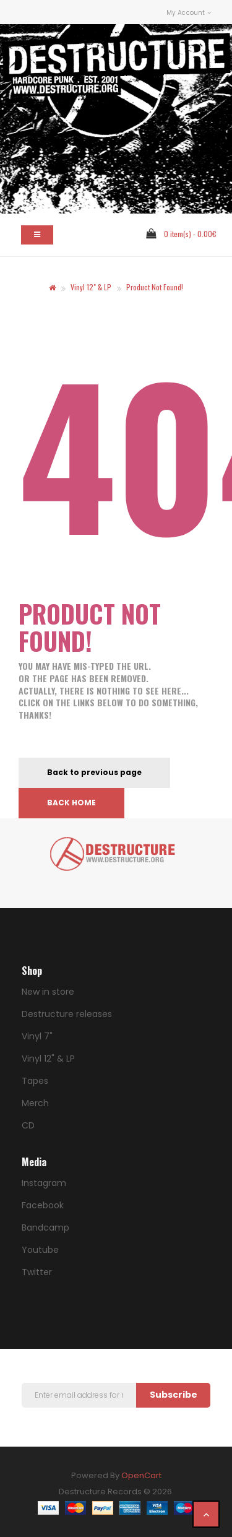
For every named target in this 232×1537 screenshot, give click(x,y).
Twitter (37, 1272)
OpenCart (141, 1475)
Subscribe (173, 1394)
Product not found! (154, 287)
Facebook (43, 1205)
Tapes (35, 1081)
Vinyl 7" (37, 1036)
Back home (71, 802)
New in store (48, 991)
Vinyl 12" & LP (91, 287)
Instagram (44, 1183)
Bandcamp (45, 1227)
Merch (35, 1103)
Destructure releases (67, 1014)
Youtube (40, 1250)
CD (28, 1125)
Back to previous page (94, 772)
